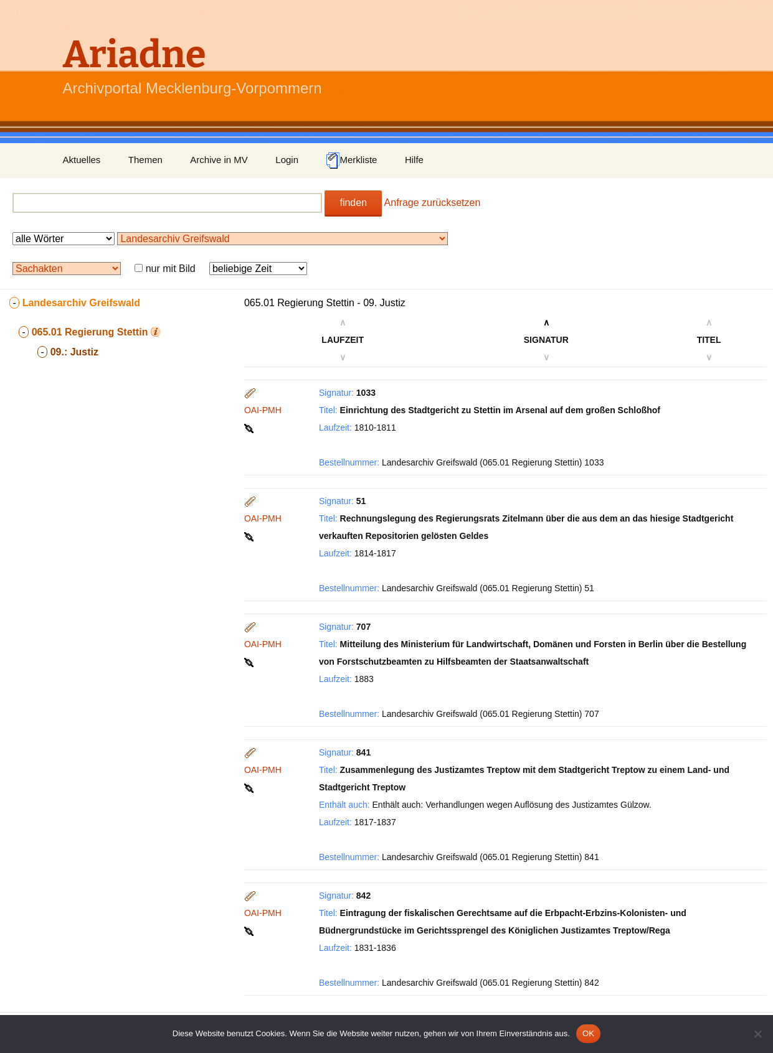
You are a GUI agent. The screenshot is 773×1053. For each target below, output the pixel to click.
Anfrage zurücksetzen (432, 202)
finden (353, 202)
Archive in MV (219, 159)
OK (588, 1033)
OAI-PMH (263, 410)
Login (286, 159)
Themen (145, 159)
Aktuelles (82, 159)
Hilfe (414, 159)
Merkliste (351, 160)
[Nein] (757, 1033)
